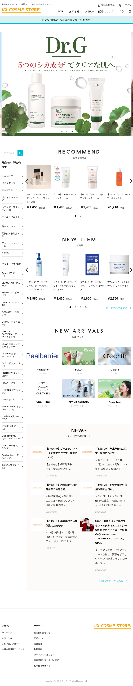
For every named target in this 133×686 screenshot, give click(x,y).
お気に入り (7, 638)
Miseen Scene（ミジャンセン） (11, 408)
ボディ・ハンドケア (11, 198)
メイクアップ (8, 183)
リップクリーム (9, 190)
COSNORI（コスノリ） (10, 313)
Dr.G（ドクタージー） (11, 364)
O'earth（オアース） (10, 427)
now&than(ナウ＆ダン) (10, 417)
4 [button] (78, 132)
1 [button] (63, 132)
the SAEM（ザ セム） (10, 466)
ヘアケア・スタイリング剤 (11, 208)
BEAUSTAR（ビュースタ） (11, 284)
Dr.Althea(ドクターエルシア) (10, 355)
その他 (5, 253)
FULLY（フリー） (11, 383)
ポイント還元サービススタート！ (66, 20)
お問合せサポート (42, 666)
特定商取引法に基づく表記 (46, 660)
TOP (60, 11)
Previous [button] (26, 181)
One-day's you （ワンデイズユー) (11, 437)
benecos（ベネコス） (10, 303)
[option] (66, 84)
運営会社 (38, 644)
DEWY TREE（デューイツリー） (11, 345)
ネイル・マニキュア (11, 218)
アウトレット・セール (11, 244)
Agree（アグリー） (9, 274)
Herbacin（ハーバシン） (11, 391)
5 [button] (84, 132)
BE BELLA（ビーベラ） (10, 294)
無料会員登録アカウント (13, 649)
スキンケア (7, 176)
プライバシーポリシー (44, 655)
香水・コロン (8, 226)
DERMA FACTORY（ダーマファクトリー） (11, 334)
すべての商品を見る (116, 308)
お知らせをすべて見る (111, 580)
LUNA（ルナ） (9, 399)
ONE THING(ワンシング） (10, 447)
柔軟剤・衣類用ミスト (11, 235)
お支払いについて (42, 633)
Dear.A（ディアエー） (11, 323)
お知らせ (74, 11)
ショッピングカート (11, 644)
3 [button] (73, 132)
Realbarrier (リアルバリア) (10, 456)
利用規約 (38, 649)
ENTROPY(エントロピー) (11, 374)
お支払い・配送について (99, 11)
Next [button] (131, 181)
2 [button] (68, 132)
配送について (40, 638)
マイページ (7, 633)
